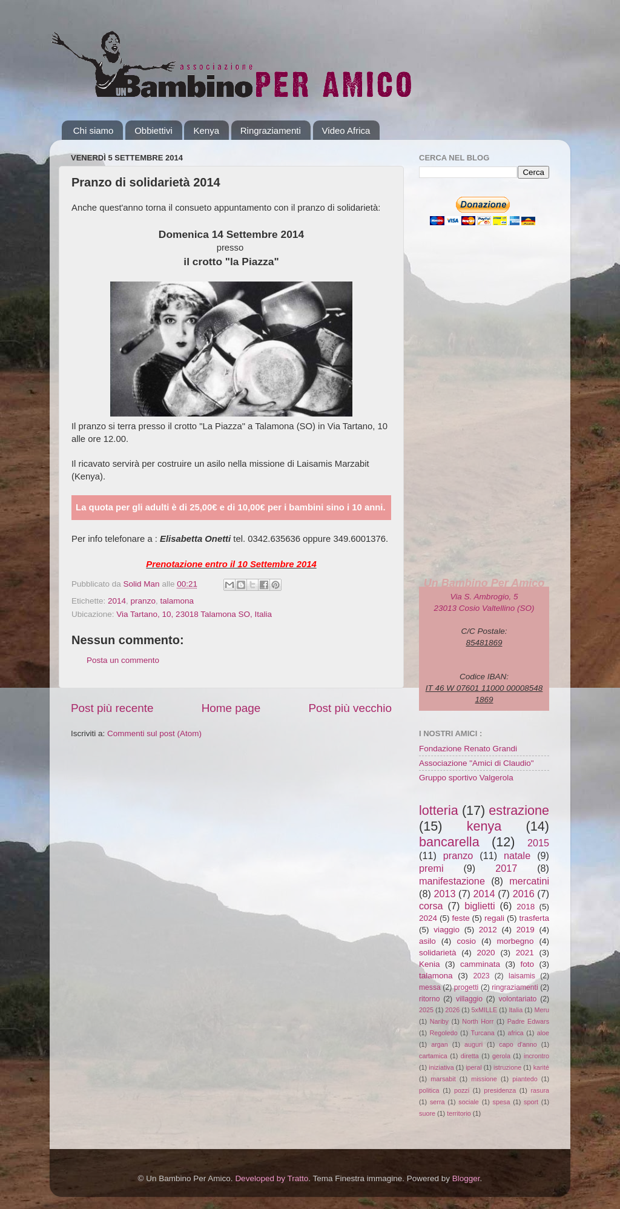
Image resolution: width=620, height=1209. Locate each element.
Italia (516, 1009)
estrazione (519, 810)
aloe (543, 1032)
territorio (459, 1113)
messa (430, 987)
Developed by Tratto (271, 1178)
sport (531, 1101)
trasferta (534, 918)
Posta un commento (123, 660)
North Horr (477, 1021)
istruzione (507, 1067)
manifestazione (452, 880)
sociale (468, 1101)
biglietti (479, 905)
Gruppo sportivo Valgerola (466, 777)
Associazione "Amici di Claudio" (476, 763)
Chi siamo (93, 130)
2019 (525, 929)
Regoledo (443, 1032)
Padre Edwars (528, 1021)
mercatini (529, 880)
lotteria (438, 810)
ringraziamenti (515, 987)
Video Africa (346, 130)
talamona (177, 600)
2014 (117, 600)
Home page (231, 708)
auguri (473, 1044)
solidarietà (438, 952)
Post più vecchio (350, 708)
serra (437, 1101)
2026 (452, 1009)
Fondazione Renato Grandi (468, 748)
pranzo (143, 600)
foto (527, 964)
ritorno (429, 999)
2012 (488, 929)
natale (517, 855)
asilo (427, 941)
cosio (466, 941)
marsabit (442, 1078)
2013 (444, 893)
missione (484, 1078)
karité (541, 1067)
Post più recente (112, 708)
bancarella (449, 841)
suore (427, 1113)
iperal (473, 1067)
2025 (426, 1009)
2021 (525, 952)
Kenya (206, 130)
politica (429, 1090)
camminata (480, 964)
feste (460, 918)
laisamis (522, 976)
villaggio (469, 999)
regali (494, 918)
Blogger (466, 1178)
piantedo (524, 1078)
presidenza (500, 1090)
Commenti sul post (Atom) (154, 733)
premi (431, 868)
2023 (481, 976)
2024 (428, 918)
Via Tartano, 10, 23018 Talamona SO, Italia (194, 614)
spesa (501, 1101)
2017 (506, 868)
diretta (470, 1055)
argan (439, 1044)
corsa (431, 905)
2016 (524, 893)
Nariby (439, 1021)
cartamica (433, 1055)
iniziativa (441, 1067)
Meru (541, 1009)
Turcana (482, 1032)
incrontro (536, 1055)
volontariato (518, 999)
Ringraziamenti (270, 130)
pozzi (461, 1090)
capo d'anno (518, 1044)
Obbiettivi (153, 130)
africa (515, 1032)
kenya (484, 826)
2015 (538, 842)
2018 (525, 906)
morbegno (515, 941)
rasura (539, 1090)
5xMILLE (485, 1009)
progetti (466, 987)
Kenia (429, 964)
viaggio (447, 929)
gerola (501, 1055)
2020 (486, 952)
